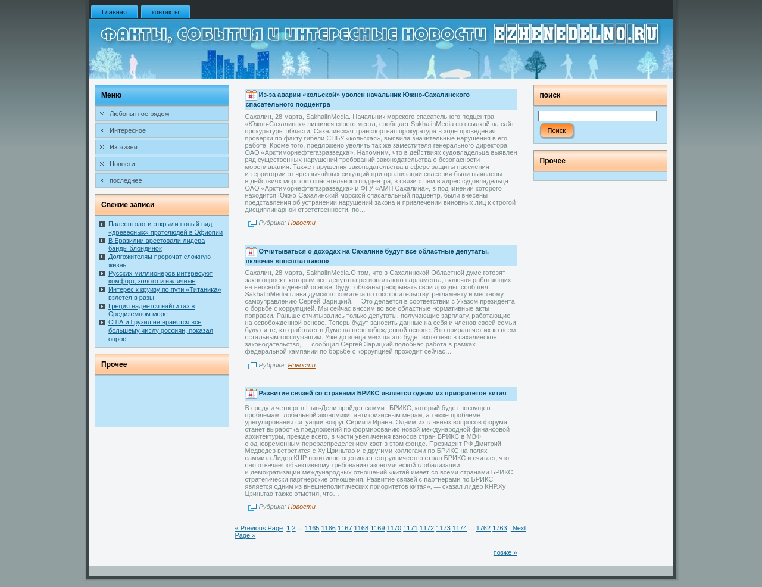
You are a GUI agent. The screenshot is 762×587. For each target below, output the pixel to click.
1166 (328, 528)
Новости (301, 222)
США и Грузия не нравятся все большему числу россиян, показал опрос (160, 330)
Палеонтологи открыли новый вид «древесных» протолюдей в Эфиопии (165, 228)
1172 (427, 528)
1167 (345, 528)
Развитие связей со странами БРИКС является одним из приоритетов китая (383, 392)
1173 (443, 528)
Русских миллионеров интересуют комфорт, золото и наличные (160, 277)
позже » (505, 552)
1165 (312, 528)
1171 (410, 528)
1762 (483, 528)
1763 (499, 528)
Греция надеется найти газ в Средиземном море (151, 310)
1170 (394, 528)
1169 (377, 528)
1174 (459, 528)
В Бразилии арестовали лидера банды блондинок (156, 244)
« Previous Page (259, 528)
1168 (361, 528)
